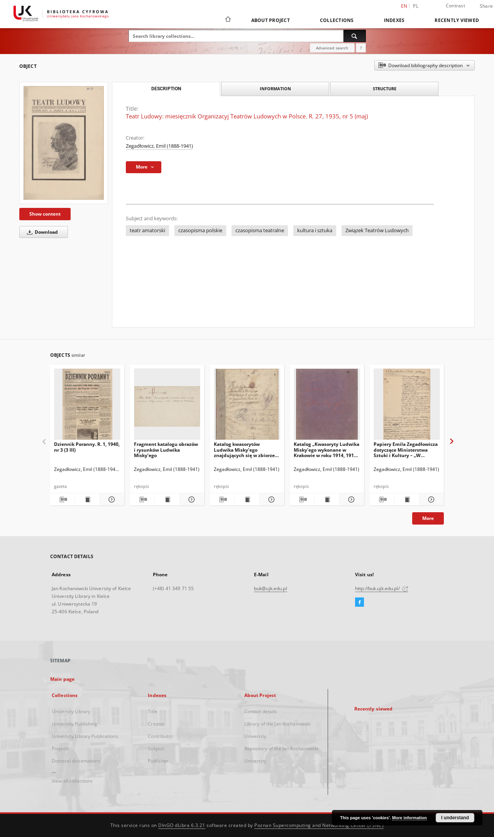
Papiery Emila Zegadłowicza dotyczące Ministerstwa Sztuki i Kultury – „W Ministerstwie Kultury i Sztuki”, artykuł (406, 449)
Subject (156, 748)
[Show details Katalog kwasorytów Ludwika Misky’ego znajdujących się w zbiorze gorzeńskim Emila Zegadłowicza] (271, 499)
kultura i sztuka (314, 230)
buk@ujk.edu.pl (270, 588)
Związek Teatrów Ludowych (377, 230)
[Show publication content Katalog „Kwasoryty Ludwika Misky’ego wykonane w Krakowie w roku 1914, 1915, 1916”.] (327, 499)
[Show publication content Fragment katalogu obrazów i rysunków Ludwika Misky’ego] (167, 499)
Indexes (394, 20)
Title (152, 711)
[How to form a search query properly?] (361, 47)
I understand (455, 817)
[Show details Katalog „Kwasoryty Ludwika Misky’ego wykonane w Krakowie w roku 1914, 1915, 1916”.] (350, 499)
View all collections (72, 781)
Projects (60, 748)
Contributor (160, 736)
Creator (156, 724)
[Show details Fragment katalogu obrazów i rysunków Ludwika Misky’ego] (191, 499)
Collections (337, 20)
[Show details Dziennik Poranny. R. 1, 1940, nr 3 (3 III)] (111, 499)
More (428, 518)
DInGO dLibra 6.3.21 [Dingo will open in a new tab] (181, 825)
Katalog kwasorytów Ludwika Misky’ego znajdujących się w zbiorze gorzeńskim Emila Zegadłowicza (244, 449)
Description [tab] (166, 88)
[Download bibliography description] (62, 499)
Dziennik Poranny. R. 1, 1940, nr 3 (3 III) (87, 447)
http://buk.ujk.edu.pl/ (381, 588)
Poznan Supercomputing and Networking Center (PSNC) (319, 825)
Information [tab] (275, 88)
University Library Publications (85, 736)
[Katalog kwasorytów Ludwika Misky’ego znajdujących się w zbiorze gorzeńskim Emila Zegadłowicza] (247, 406)
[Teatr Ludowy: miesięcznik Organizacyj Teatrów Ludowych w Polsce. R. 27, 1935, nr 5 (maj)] (64, 143)
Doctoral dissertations (76, 761)
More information (409, 817)
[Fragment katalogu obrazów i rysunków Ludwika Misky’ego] (167, 406)
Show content (45, 214)
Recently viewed (457, 20)
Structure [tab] (384, 88)
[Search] (354, 36)
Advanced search (332, 48)
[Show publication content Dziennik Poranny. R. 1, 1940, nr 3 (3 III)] (87, 499)
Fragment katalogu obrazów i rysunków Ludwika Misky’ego (166, 449)
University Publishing (75, 724)
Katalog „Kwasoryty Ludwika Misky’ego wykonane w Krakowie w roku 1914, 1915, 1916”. (326, 449)
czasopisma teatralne (259, 230)
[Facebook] (359, 602)
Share (486, 6)
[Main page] (227, 20)
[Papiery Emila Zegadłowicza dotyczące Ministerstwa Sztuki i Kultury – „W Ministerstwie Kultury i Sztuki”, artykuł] (407, 406)
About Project (270, 20)
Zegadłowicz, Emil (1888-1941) (159, 146)
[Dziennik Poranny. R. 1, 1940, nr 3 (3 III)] (87, 406)
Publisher (158, 761)
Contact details (260, 711)
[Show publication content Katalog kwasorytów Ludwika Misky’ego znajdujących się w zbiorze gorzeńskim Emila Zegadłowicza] (247, 499)
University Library (71, 711)
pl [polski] (415, 5)
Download (41, 232)
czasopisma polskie (200, 230)
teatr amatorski (147, 230)
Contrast (455, 5)
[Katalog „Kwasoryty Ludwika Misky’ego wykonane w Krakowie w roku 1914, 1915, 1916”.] (327, 406)
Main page (62, 679)
